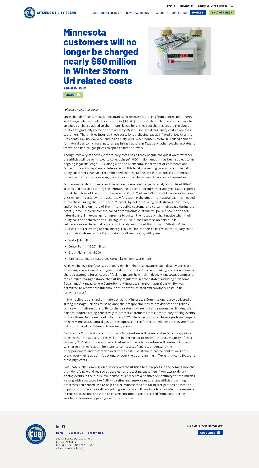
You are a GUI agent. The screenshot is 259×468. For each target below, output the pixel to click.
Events (171, 5)
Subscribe (208, 432)
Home (59, 432)
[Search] (232, 5)
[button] (107, 13)
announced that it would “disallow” (155, 224)
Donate (198, 12)
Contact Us (76, 432)
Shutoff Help (222, 12)
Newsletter (186, 5)
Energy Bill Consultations (212, 5)
